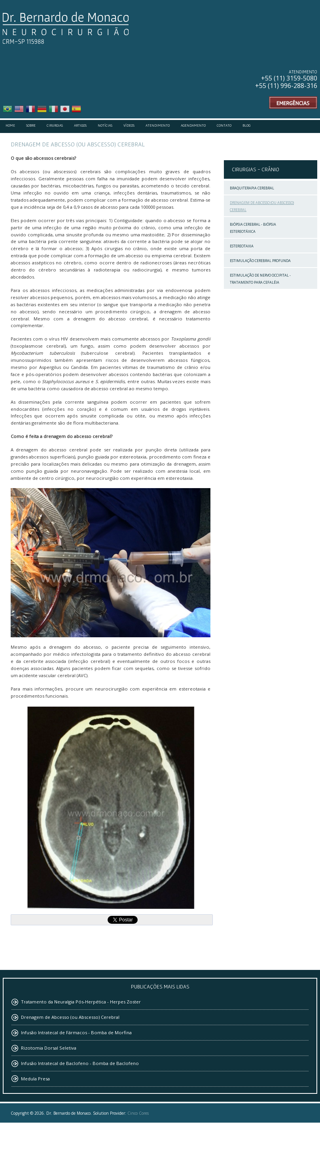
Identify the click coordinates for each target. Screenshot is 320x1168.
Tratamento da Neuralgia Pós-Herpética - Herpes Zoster (81, 1002)
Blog (246, 125)
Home (10, 125)
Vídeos (128, 125)
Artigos (80, 125)
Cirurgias (55, 125)
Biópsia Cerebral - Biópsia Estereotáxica (253, 228)
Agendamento (193, 125)
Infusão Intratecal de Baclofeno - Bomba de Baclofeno (80, 1063)
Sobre (31, 125)
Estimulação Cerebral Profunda (260, 260)
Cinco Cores (138, 1113)
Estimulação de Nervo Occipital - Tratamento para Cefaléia (260, 279)
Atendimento (158, 125)
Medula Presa (35, 1079)
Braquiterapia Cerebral (252, 188)
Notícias (105, 125)
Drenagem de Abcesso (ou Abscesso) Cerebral (262, 206)
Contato (224, 125)
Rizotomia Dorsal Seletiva (48, 1048)
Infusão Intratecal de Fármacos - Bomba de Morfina (76, 1032)
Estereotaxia (242, 246)
